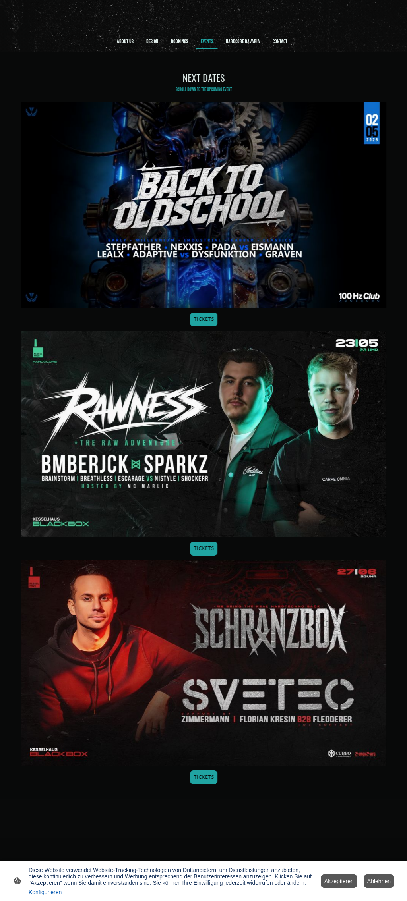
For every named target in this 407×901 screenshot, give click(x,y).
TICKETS (205, 319)
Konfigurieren (45, 892)
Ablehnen (379, 881)
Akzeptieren (339, 881)
